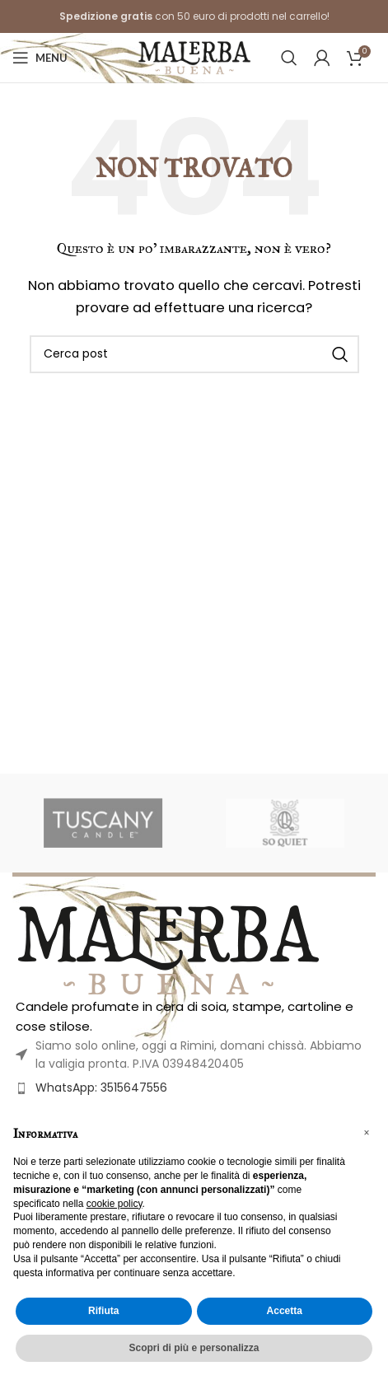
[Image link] (168, 948)
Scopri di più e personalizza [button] (194, 1348)
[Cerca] (289, 57)
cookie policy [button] (114, 1203)
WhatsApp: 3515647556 (101, 1087)
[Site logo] (194, 56)
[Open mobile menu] (40, 57)
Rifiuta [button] (103, 1311)
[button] (366, 1133)
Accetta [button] (284, 1311)
